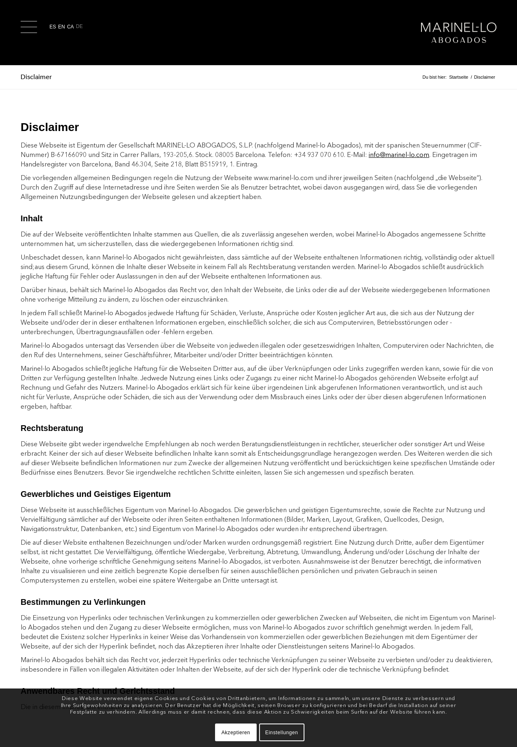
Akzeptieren (235, 732)
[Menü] (30, 32)
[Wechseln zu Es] (53, 27)
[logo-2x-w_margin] (458, 32)
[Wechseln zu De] (80, 27)
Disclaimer (36, 77)
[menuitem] (30, 32)
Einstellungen (281, 732)
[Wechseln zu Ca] (71, 27)
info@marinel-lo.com (399, 154)
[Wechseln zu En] (62, 27)
